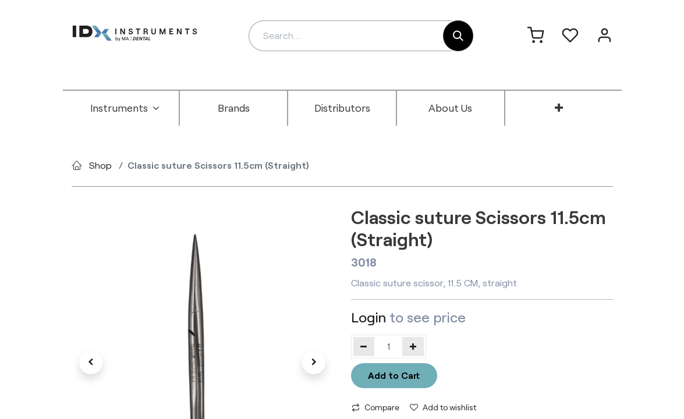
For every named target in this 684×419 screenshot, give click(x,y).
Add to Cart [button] (394, 375)
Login (368, 316)
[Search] (458, 35)
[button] (91, 362)
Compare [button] (375, 407)
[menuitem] (125, 108)
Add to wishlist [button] (443, 407)
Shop (100, 165)
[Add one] (413, 346)
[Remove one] (364, 346)
